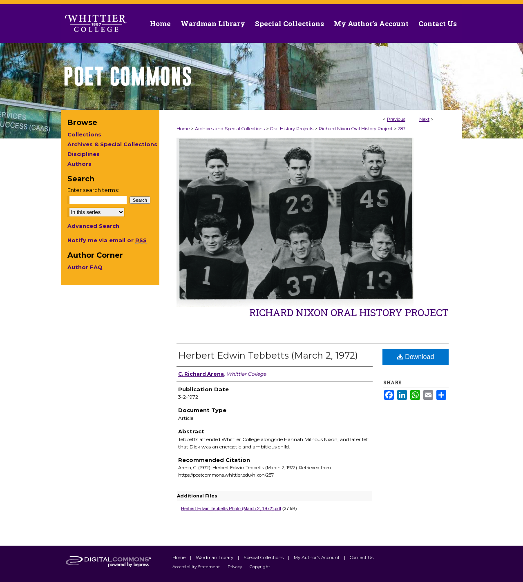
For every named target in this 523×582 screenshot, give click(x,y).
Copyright (260, 566)
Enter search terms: (93, 190)
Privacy (235, 566)
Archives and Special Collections (230, 129)
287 (401, 129)
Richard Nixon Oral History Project (356, 129)
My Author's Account (317, 557)
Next (424, 119)
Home (183, 129)
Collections (84, 134)
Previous (396, 119)
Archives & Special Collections (112, 144)
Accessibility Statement (196, 566)
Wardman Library (215, 557)
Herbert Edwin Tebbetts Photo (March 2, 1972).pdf (231, 508)
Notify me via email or (107, 240)
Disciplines (83, 154)
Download (415, 356)
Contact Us (437, 23)
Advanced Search (93, 226)
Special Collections (264, 557)
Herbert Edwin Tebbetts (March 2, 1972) (268, 355)
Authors (79, 164)
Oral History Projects (291, 129)
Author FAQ (85, 267)
